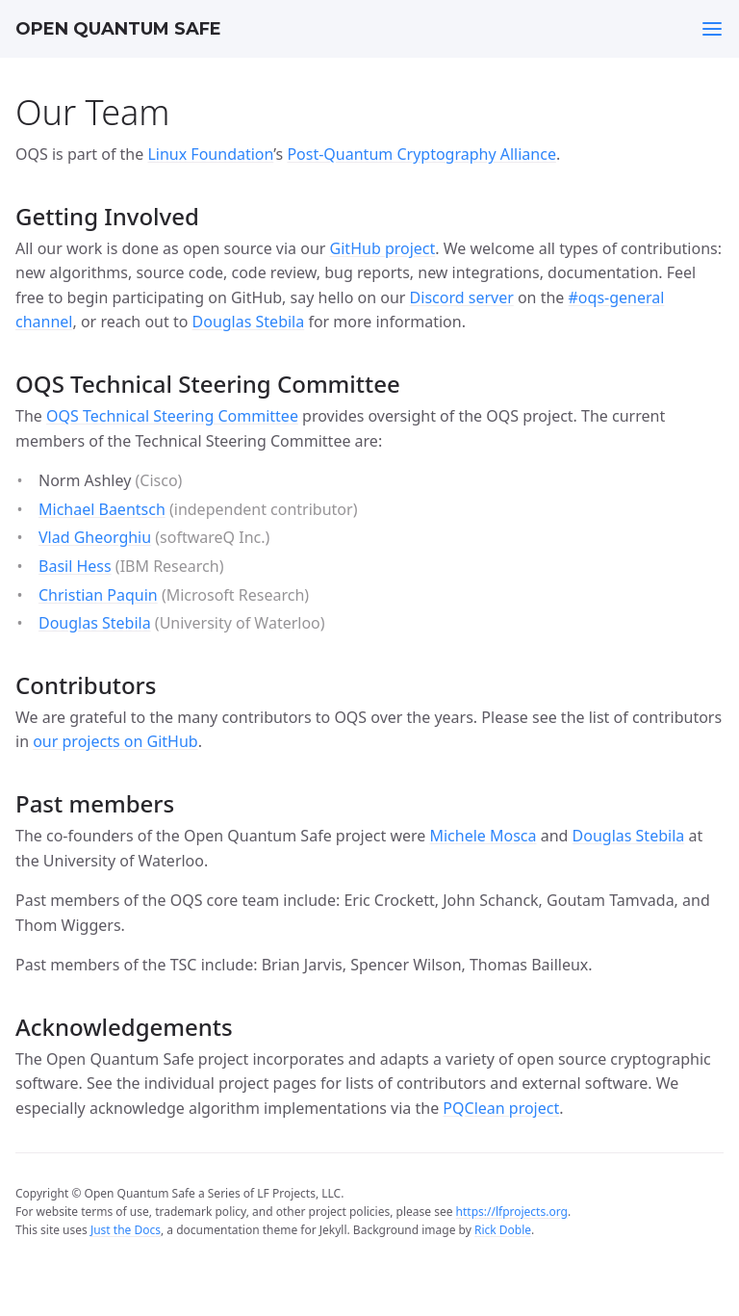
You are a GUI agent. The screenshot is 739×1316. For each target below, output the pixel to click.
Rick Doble (502, 1230)
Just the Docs (125, 1230)
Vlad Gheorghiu (94, 537)
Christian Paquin (98, 595)
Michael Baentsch (102, 509)
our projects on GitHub (115, 741)
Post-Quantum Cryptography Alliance (421, 154)
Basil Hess (75, 566)
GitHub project (383, 248)
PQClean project (501, 1108)
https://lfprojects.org (512, 1211)
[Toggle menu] (712, 29)
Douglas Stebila (248, 321)
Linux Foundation (210, 154)
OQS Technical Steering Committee (172, 415)
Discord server (462, 297)
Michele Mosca (482, 835)
